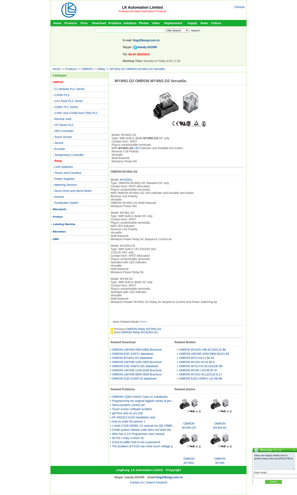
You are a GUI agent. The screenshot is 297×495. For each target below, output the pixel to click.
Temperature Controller (69, 155)
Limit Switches (63, 167)
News (204, 23)
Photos (144, 23)
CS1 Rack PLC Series (68, 101)
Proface (58, 216)
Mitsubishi (59, 209)
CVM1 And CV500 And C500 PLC (76, 113)
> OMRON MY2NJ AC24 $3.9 (196, 362)
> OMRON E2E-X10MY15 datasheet (133, 378)
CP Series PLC (64, 125)
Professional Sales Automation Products (142, 11)
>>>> (143, 321)
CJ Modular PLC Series (69, 89)
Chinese (239, 7)
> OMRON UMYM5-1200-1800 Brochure (136, 362)
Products (70, 23)
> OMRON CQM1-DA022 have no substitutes (139, 396)
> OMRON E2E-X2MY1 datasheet (131, 353)
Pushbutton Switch (66, 202)
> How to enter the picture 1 (127, 421)
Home (57, 23)
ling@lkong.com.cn (146, 40)
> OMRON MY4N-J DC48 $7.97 (197, 370)
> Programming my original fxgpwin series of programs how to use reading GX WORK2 (165, 400)
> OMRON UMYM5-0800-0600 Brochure (136, 374)
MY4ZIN (125, 179)
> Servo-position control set (127, 405)
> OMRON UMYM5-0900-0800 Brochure (136, 349)
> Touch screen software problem (131, 409)
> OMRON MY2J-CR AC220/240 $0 (200, 366)
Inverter (59, 196)
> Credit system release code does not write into (140, 429)
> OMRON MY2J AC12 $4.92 (195, 358)
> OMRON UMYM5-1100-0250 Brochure (136, 370)
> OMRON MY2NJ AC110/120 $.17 (199, 374)
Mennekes (59, 231)
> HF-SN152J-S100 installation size (132, 417)
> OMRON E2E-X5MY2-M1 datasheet (134, 366)
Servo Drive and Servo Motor (73, 190)
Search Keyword (156, 482)
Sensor (59, 143)
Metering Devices (65, 184)
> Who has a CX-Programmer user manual (137, 434)
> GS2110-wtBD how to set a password (135, 442)
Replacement (173, 23)
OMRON (87, 69)
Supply (192, 23)
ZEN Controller (64, 131)
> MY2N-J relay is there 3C (127, 438)
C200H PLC (62, 95)
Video (156, 23)
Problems (115, 23)
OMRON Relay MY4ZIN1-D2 (139, 332)
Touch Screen (63, 137)
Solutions (130, 23)
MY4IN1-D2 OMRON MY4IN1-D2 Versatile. (138, 69)
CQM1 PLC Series (66, 107)
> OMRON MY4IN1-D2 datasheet (131, 358)
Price (83, 23)
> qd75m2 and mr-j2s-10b (126, 413)
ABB (56, 239)
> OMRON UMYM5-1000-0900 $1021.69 (203, 353)
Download (99, 23)
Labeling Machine (64, 224)
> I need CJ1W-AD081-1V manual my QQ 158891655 (144, 425)
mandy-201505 (147, 47)
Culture (216, 23)
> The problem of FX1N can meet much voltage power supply (149, 446)
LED (137, 148)
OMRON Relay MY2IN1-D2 (143, 329)
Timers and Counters (67, 172)
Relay (101, 69)
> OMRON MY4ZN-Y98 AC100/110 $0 (201, 349)
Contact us (137, 482)
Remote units (62, 119)
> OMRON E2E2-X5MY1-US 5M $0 (199, 378)
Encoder (59, 149)
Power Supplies (64, 178)
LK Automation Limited (142, 7)
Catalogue (60, 75)
